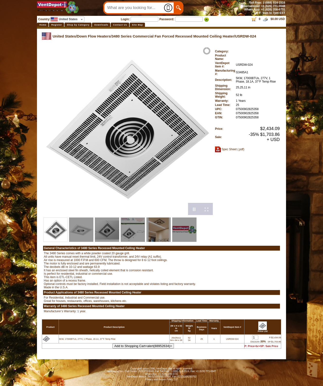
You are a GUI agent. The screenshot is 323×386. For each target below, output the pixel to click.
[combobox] (67, 19)
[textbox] (67, 19)
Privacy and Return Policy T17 (161, 379)
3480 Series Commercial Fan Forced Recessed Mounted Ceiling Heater (173, 36)
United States (64, 36)
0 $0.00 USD (268, 19)
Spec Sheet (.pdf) (233, 149)
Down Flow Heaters (93, 36)
